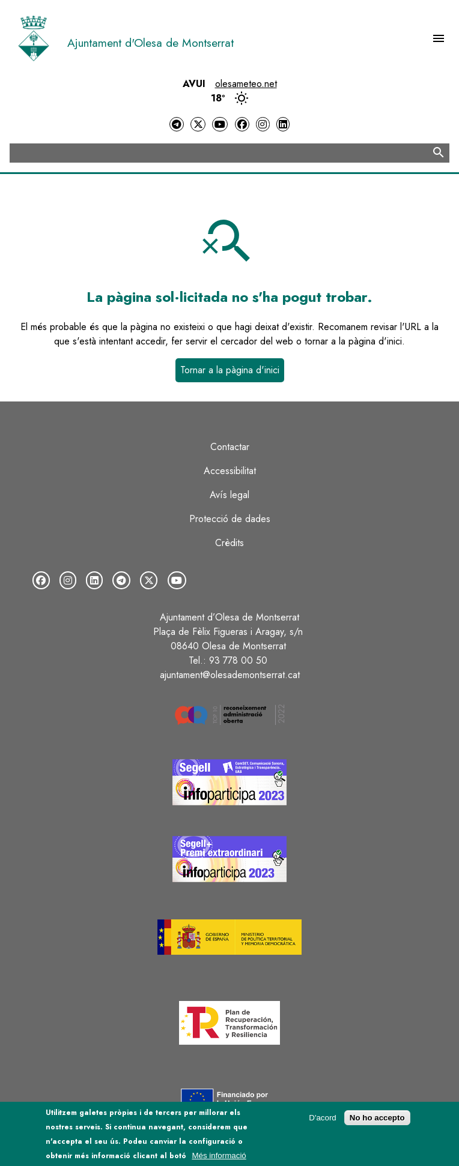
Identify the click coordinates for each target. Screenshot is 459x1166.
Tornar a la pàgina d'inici (229, 370)
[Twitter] (197, 124)
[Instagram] (262, 124)
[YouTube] (220, 124)
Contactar (229, 447)
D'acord (322, 1120)
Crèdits (229, 543)
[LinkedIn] (283, 124)
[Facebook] (242, 124)
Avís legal (229, 495)
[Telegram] (176, 124)
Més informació (219, 1159)
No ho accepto (377, 1120)
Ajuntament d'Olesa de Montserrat (150, 42)
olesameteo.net (246, 84)
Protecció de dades (229, 519)
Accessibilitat (230, 471)
